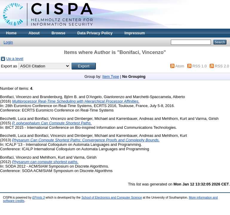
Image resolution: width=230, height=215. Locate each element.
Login (8, 42)
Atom (179, 66)
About (34, 33)
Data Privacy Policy (95, 33)
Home (11, 33)
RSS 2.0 (222, 66)
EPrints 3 (38, 197)
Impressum (135, 33)
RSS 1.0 (199, 66)
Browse (58, 33)
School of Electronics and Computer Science (112, 197)
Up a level (14, 58)
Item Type (110, 76)
